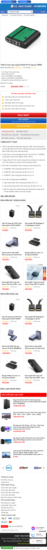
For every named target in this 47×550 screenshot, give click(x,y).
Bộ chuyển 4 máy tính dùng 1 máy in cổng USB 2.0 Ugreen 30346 (35, 284)
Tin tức (43, 12)
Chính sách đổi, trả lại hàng (10, 493)
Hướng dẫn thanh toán (8, 505)
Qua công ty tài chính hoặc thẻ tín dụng (23, 120)
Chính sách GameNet (8, 495)
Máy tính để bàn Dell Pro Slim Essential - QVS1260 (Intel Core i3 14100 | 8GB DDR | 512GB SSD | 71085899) (29, 402)
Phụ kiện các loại (16, 15)
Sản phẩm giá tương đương (30, 135)
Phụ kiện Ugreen (29, 15)
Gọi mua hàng (7, 547)
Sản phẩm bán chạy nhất (10, 135)
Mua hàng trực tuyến (8, 503)
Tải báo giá (4, 512)
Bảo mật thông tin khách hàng (11, 497)
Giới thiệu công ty (7, 480)
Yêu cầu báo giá (24, 2)
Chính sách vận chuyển (9, 488)
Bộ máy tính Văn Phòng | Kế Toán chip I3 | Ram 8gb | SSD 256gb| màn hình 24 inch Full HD (29, 439)
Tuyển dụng (5, 482)
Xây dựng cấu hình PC (8, 510)
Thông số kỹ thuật (8, 131)
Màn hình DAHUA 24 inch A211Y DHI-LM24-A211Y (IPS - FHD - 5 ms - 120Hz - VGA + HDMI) (29, 413)
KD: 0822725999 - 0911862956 (30, 6)
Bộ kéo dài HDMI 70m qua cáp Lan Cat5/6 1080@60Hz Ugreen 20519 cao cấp (12, 348)
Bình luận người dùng (24, 138)
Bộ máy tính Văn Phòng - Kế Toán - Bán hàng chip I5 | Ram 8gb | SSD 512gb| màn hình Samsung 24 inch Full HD (28, 427)
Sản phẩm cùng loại (8, 138)
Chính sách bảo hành (8, 490)
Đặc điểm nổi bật (22, 131)
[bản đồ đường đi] (23, 544)
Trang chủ (4, 15)
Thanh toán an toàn (8, 515)
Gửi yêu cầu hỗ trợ (7, 508)
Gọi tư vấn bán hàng (9, 2)
